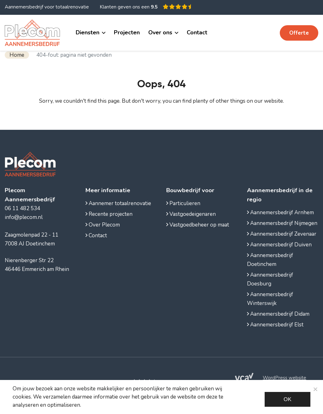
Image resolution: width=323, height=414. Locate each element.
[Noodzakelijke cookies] (315, 389)
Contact (197, 32)
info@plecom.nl (24, 217)
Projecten (127, 32)
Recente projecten (108, 214)
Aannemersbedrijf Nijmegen (282, 223)
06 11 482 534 (252, 32)
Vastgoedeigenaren (191, 214)
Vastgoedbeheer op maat (197, 224)
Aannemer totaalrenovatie (118, 203)
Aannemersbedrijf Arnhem (280, 212)
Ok (287, 399)
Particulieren (183, 203)
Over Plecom (102, 224)
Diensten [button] (87, 32)
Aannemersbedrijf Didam (278, 314)
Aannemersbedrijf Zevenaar (281, 234)
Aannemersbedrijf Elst (275, 324)
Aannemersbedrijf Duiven (279, 244)
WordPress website (284, 378)
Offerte (299, 33)
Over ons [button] (160, 32)
